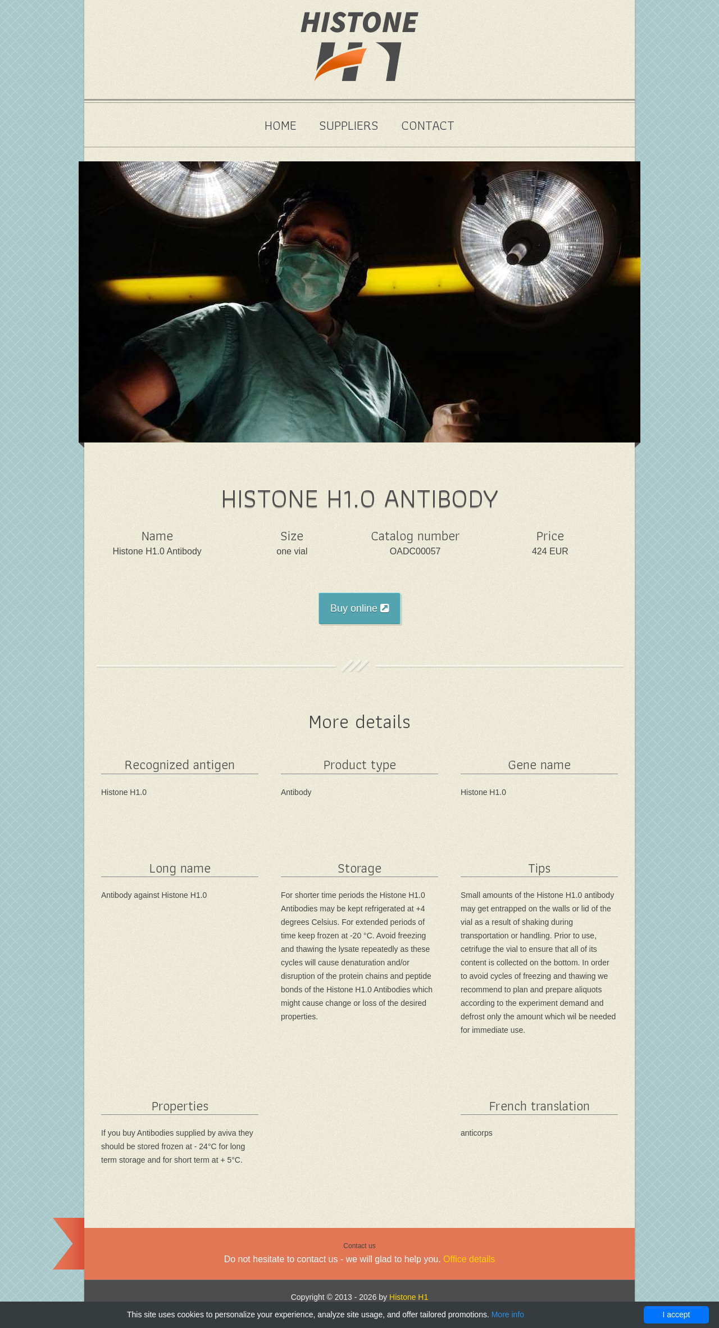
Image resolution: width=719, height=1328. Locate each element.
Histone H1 (408, 1297)
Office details (469, 1259)
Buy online (359, 608)
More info (508, 1314)
